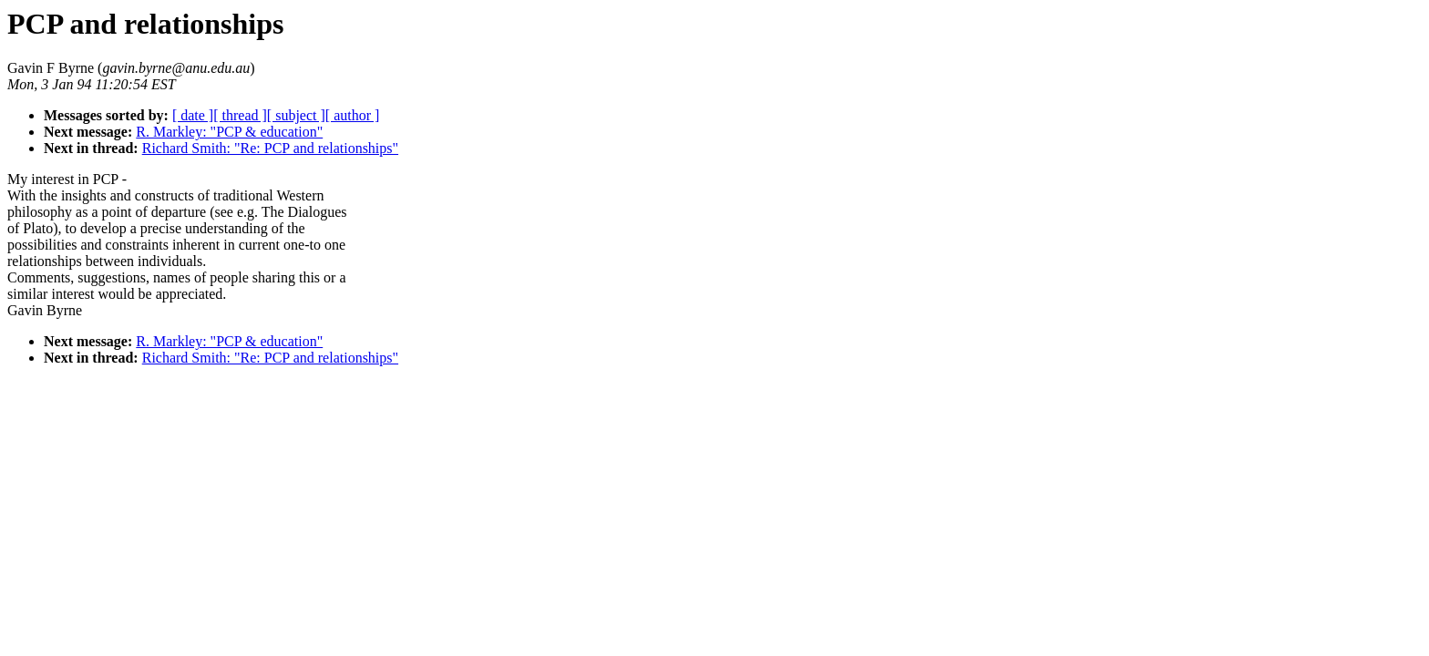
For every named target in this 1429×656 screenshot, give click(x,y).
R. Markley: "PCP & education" (229, 131)
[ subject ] (296, 115)
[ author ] (352, 115)
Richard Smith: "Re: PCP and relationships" (270, 148)
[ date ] (192, 115)
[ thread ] (240, 115)
